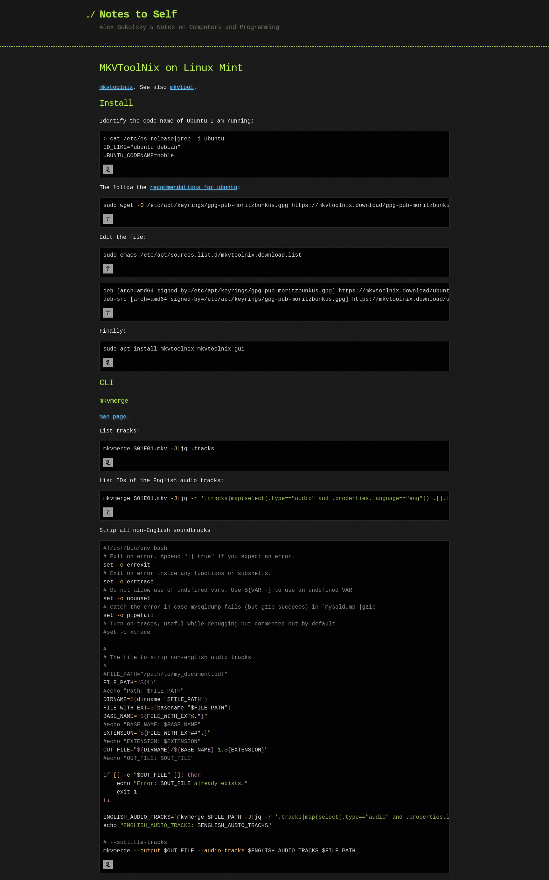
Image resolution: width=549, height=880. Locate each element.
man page (112, 417)
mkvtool (182, 87)
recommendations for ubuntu (193, 188)
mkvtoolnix (116, 87)
